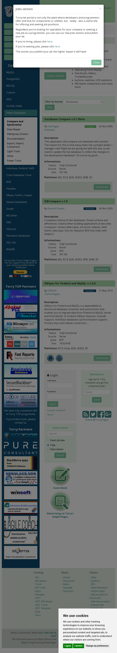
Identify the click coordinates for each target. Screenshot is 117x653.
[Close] (100, 8)
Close (96, 62)
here (49, 41)
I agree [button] (68, 646)
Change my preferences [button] (97, 646)
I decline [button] (79, 646)
